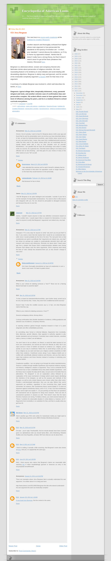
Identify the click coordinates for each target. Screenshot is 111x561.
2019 (76, 70)
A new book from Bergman (24, 500)
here (43, 62)
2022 (76, 63)
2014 (76, 81)
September (79, 100)
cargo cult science (32, 106)
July (77, 104)
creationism (42, 106)
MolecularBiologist (28, 263)
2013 (76, 84)
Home (38, 546)
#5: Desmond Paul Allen (83, 160)
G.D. (17, 427)
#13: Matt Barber (81, 141)
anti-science (21, 106)
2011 (76, 88)
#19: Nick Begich (81, 127)
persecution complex (31, 108)
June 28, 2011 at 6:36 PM (28, 459)
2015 (76, 79)
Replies (20, 160)
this (23, 464)
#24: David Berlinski (82, 116)
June (78, 107)
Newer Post (13, 546)
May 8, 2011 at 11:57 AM (27, 444)
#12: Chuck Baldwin (82, 143)
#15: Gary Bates (81, 137)
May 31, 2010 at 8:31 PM (27, 427)
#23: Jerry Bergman (82, 118)
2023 (76, 61)
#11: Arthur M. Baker (82, 146)
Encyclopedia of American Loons (45, 11)
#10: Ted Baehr (80, 148)
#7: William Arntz (81, 155)
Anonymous (26, 164)
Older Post (63, 546)
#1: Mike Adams (81, 169)
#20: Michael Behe (82, 125)
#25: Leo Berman (81, 114)
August (78, 102)
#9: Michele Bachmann (83, 150)
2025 (76, 56)
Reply (18, 156)
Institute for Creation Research (38, 40)
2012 (76, 86)
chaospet (19, 213)
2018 (76, 72)
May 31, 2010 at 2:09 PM (29, 193)
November (79, 95)
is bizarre (42, 77)
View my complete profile (80, 200)
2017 (76, 74)
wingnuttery (16, 111)
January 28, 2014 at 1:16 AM (28, 497)
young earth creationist (49, 37)
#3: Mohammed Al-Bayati (83, 164)
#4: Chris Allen (80, 162)
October (79, 98)
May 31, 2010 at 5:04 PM (32, 280)
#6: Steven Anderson (82, 157)
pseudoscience (44, 108)
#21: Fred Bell (80, 123)
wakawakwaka (27, 178)
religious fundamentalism (58, 108)
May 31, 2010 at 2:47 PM (34, 213)
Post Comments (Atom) (27, 551)
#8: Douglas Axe (81, 153)
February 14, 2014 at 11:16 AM (41, 178)
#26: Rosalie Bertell (82, 111)
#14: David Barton (81, 139)
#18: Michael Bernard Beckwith (85, 130)
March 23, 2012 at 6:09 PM (39, 164)
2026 (76, 54)
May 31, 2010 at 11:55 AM (33, 131)
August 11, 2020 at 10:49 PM (44, 263)
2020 (76, 68)
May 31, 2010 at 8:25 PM (31, 412)
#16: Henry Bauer (81, 134)
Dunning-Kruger (52, 106)
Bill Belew (19, 412)
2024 (76, 58)
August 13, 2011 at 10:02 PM (34, 476)
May (77, 109)
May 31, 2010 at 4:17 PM (32, 229)
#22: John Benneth (82, 120)
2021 (76, 65)
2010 (76, 91)
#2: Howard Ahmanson (83, 166)
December (79, 93)
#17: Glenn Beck (81, 132)
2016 (76, 77)
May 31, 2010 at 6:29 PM (27, 295)
